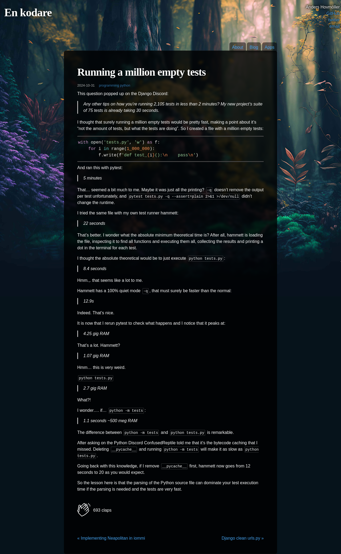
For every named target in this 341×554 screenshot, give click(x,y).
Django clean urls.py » (243, 538)
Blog (254, 47)
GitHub (333, 13)
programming (109, 85)
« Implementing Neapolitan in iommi (111, 538)
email (335, 26)
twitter (334, 20)
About (237, 47)
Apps (269, 47)
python (125, 85)
